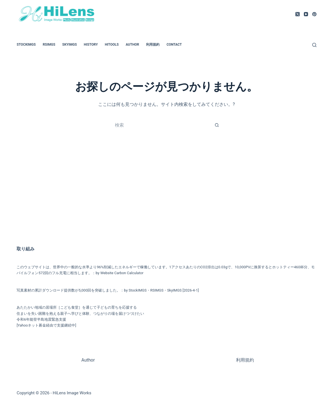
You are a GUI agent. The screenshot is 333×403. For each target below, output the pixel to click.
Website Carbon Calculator (122, 273)
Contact (174, 44)
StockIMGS (26, 44)
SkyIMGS (69, 44)
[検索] (314, 45)
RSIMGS (49, 44)
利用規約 (152, 44)
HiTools (112, 44)
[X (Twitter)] (297, 14)
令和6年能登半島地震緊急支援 (41, 319)
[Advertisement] (166, 195)
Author (132, 44)
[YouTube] (306, 14)
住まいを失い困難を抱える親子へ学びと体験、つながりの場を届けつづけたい (80, 313)
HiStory (91, 44)
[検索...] (160, 125)
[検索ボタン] (217, 125)
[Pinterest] (314, 14)
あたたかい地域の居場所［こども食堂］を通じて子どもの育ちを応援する (77, 307)
